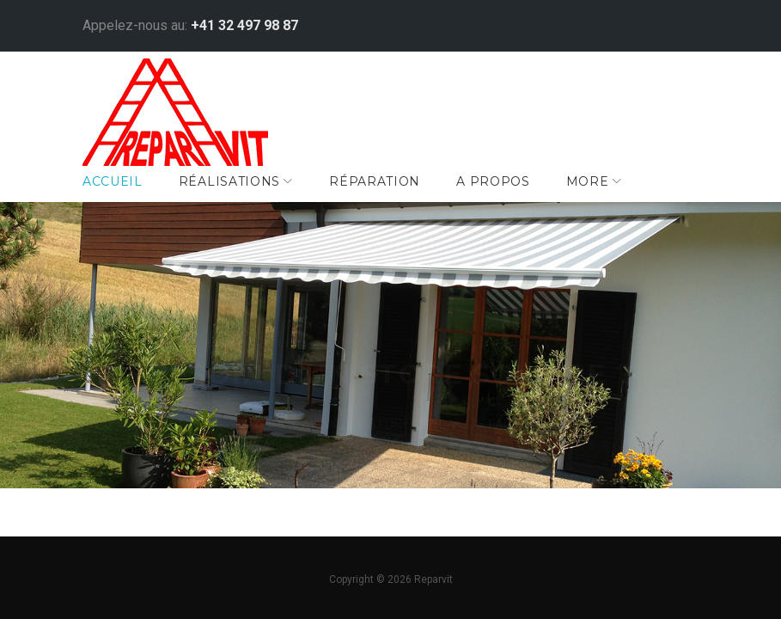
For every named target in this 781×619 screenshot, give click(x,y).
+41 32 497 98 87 (256, 22)
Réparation (386, 197)
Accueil (125, 197)
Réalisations (240, 197)
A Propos (505, 197)
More (598, 197)
